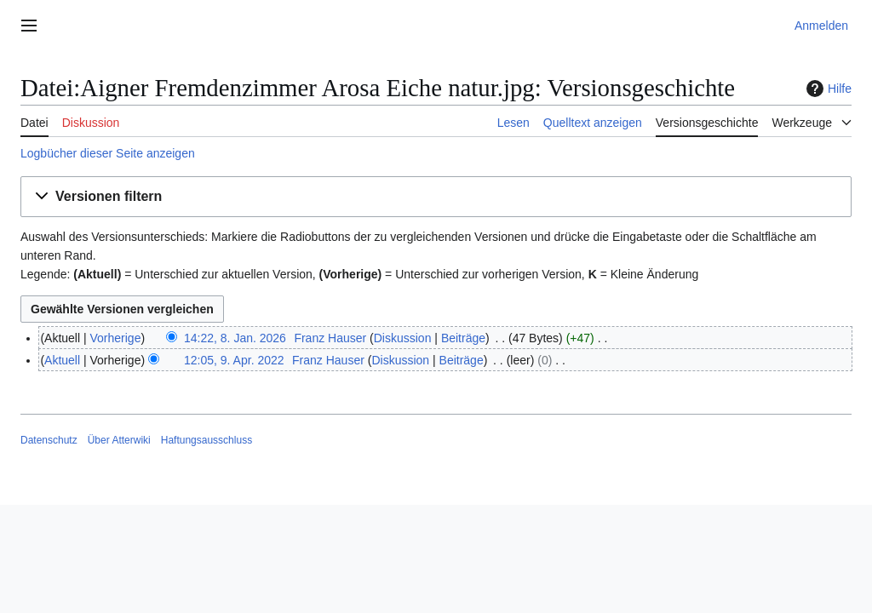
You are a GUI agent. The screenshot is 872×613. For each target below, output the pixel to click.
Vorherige (115, 338)
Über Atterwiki (119, 440)
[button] (436, 197)
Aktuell (62, 360)
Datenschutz (48, 440)
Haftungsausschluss (206, 440)
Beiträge (463, 338)
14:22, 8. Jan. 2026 (235, 338)
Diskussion (403, 338)
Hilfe (827, 88)
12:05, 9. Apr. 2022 (234, 360)
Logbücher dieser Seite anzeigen (107, 153)
